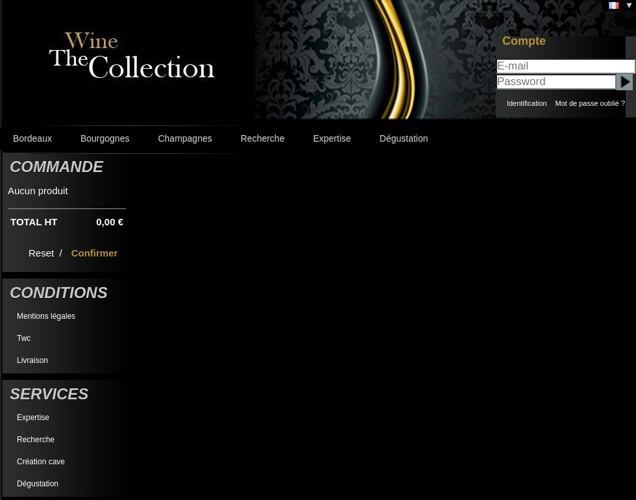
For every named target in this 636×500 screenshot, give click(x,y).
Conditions (59, 292)
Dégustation (404, 138)
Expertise (331, 138)
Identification (527, 103)
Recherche (263, 138)
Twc (24, 338)
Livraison (32, 360)
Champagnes (185, 138)
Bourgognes (105, 138)
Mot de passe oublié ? (590, 103)
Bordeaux (32, 138)
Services (49, 394)
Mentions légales (46, 316)
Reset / (47, 252)
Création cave (41, 461)
